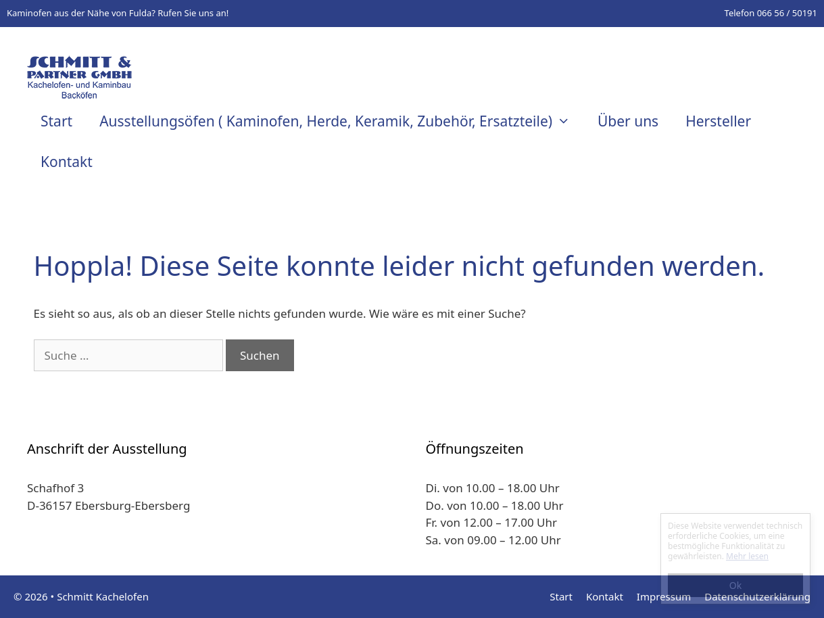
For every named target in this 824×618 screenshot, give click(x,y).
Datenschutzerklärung (757, 596)
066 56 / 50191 (787, 13)
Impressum (664, 596)
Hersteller (718, 121)
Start (56, 121)
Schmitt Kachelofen (103, 596)
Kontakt (67, 161)
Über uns (628, 121)
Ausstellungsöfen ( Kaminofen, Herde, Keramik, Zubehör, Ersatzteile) (341, 121)
